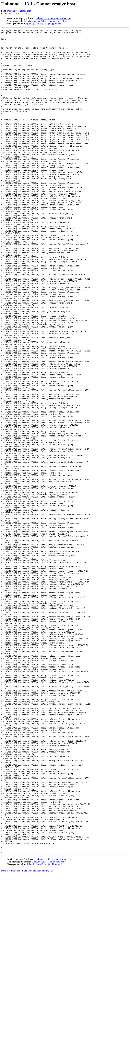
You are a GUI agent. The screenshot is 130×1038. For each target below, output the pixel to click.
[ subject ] (48, 23)
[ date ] (30, 23)
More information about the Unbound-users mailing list (27, 1035)
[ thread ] (38, 23)
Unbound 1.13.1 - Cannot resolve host (53, 18)
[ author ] (57, 23)
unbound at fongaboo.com (19, 11)
